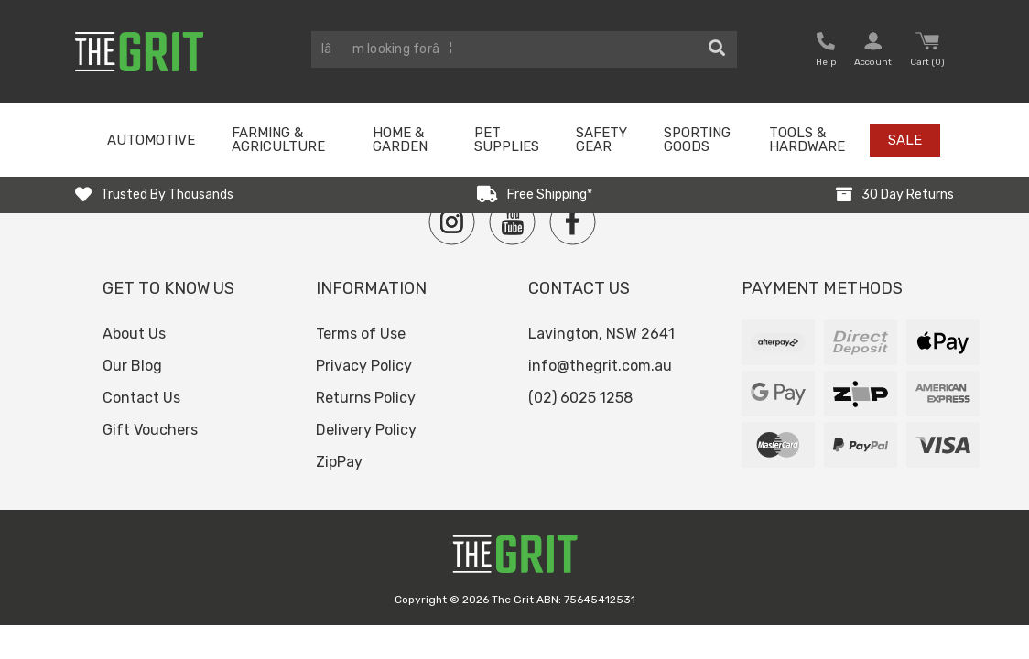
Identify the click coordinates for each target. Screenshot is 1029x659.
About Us (134, 333)
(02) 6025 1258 (580, 397)
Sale (905, 140)
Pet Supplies (506, 139)
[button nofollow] (826, 51)
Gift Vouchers (150, 429)
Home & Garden (400, 139)
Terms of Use (361, 333)
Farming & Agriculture (278, 139)
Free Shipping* (549, 194)
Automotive (151, 140)
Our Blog (132, 365)
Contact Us (141, 397)
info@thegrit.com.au (600, 365)
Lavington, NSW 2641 (601, 333)
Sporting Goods (697, 139)
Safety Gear (601, 139)
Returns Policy (366, 397)
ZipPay (339, 461)
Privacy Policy (364, 365)
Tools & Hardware (807, 139)
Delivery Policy (366, 429)
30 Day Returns (907, 194)
